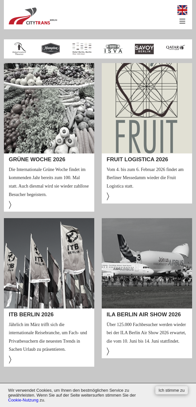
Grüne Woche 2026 (37, 159)
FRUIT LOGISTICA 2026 (137, 159)
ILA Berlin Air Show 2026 (144, 314)
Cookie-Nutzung (23, 400)
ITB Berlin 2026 (31, 314)
